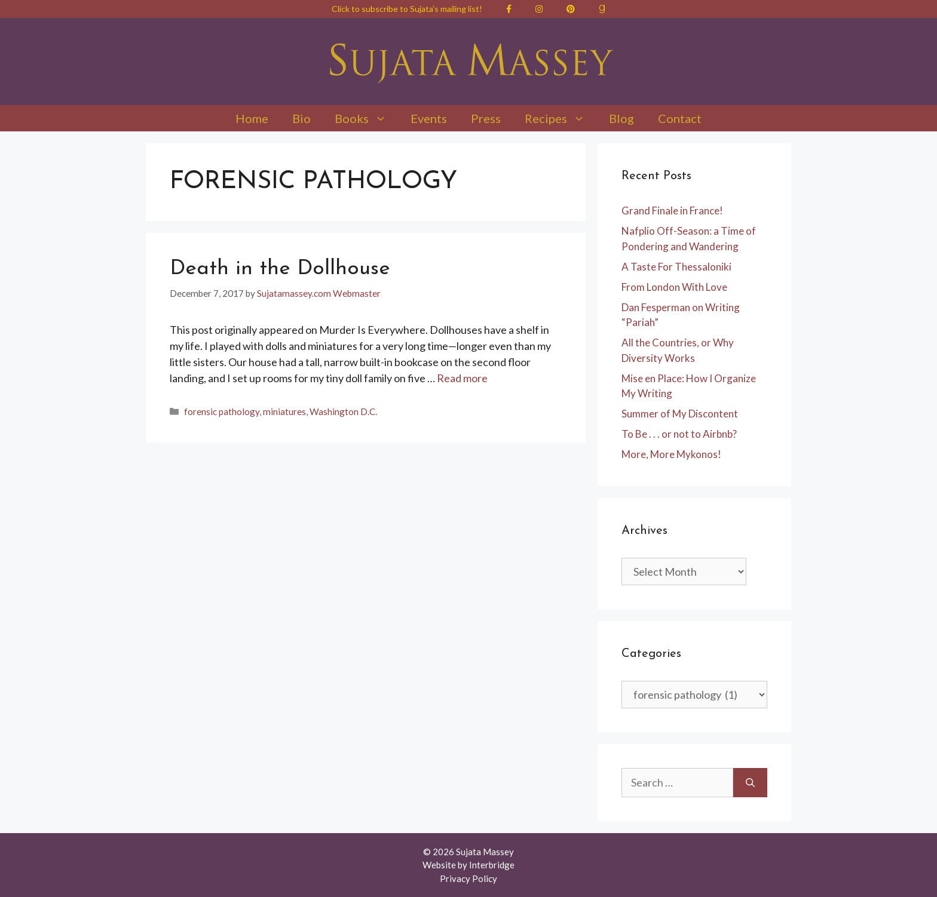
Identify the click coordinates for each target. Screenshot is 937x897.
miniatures (284, 411)
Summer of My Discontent (679, 413)
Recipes (561, 118)
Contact (680, 118)
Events (429, 118)
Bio (301, 118)
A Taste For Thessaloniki (676, 266)
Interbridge (492, 864)
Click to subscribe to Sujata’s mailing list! (407, 9)
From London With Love (674, 287)
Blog (621, 118)
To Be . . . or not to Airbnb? (679, 434)
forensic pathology (221, 411)
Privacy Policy (468, 878)
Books (367, 118)
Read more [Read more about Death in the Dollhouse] (462, 378)
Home (251, 118)
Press (486, 118)
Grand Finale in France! (672, 210)
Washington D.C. (343, 411)
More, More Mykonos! (671, 454)
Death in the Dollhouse (280, 269)
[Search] (750, 782)
